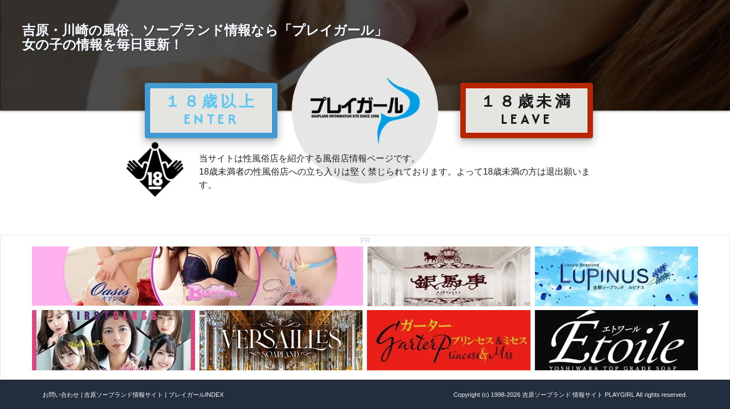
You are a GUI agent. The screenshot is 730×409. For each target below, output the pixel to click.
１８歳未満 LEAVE (526, 110)
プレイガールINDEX (196, 394)
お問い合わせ (61, 394)
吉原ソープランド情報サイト (123, 394)
